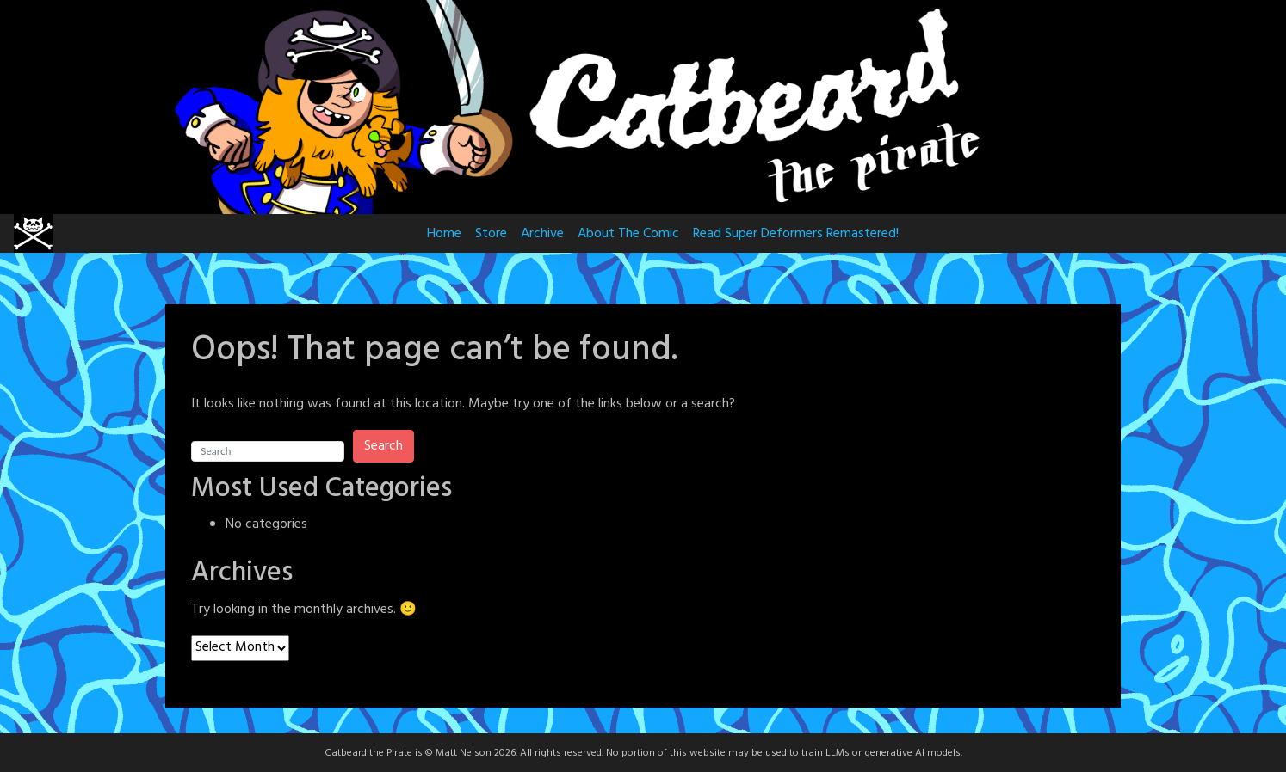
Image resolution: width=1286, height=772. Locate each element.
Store (491, 234)
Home (444, 234)
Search (383, 446)
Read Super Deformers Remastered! (796, 234)
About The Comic (628, 234)
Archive (542, 234)
